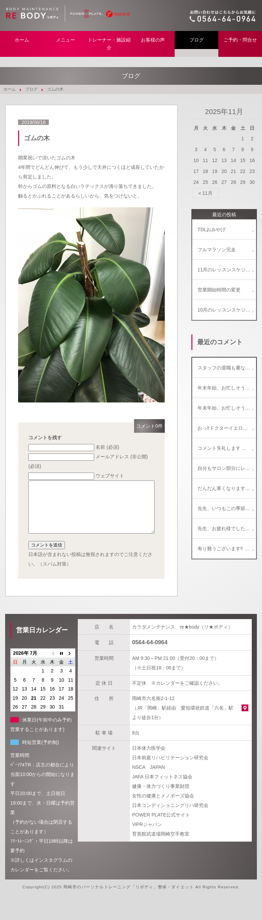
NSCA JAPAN (148, 777)
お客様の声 (153, 40)
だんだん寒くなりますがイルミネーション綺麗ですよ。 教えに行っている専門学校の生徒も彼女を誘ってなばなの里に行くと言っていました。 (227, 488)
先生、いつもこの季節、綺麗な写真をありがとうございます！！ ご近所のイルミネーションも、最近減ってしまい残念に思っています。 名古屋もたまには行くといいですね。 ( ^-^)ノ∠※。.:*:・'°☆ (227, 508)
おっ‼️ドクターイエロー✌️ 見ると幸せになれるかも (227, 428)
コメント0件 (149, 426)
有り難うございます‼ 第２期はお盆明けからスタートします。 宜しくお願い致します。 (227, 548)
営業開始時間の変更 (219, 289)
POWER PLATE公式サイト (161, 825)
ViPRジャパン (147, 834)
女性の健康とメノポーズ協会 (163, 806)
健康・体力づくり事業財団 (160, 796)
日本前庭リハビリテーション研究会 (170, 768)
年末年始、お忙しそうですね (227, 388)
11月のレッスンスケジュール (227, 269)
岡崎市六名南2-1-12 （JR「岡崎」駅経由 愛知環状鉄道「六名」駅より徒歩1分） (182, 718)
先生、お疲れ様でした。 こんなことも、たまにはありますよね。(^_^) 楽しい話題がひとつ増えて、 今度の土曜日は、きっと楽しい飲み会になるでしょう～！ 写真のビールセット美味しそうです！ (227, 528)
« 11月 (205, 193)
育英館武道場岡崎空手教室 (160, 844)
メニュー (65, 40)
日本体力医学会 (148, 758)
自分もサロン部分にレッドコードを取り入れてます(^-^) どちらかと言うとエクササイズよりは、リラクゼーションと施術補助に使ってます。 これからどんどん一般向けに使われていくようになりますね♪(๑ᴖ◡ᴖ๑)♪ (227, 468)
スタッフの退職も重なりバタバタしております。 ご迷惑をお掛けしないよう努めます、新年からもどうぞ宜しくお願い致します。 (227, 367)
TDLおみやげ (211, 229)
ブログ (196, 40)
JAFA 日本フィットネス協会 (162, 787)
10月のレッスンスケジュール (227, 310)
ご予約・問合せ (240, 40)
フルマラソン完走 (217, 249)
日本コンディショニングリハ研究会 (170, 815)
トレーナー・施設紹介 (109, 43)
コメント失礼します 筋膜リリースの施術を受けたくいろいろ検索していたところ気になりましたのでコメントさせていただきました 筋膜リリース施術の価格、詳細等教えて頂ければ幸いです (227, 448)
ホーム (22, 40)
